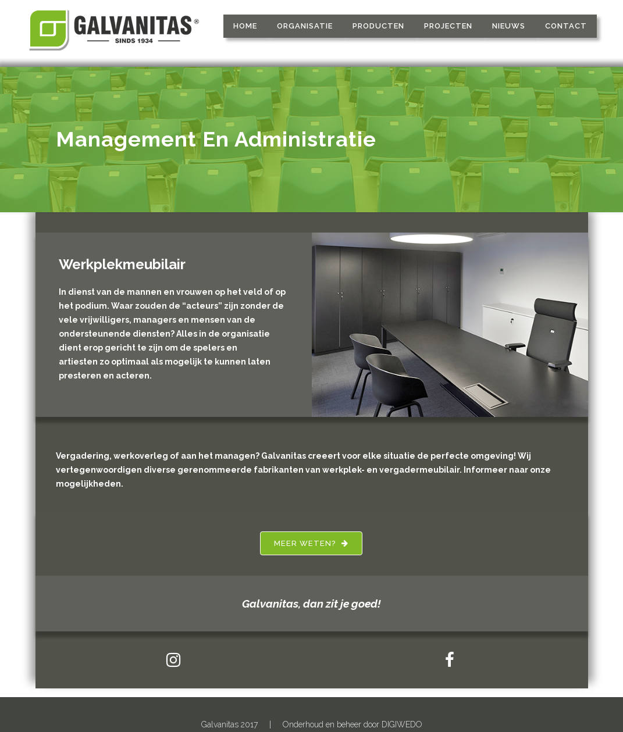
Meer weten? (311, 543)
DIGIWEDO (402, 724)
